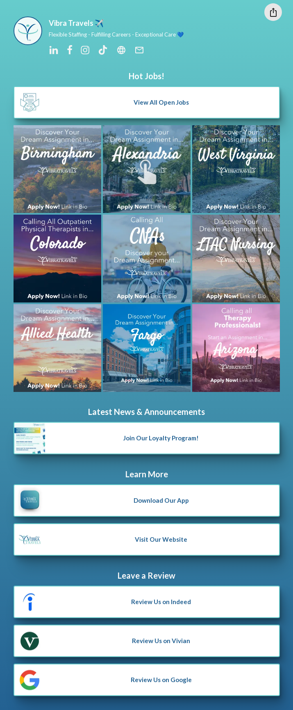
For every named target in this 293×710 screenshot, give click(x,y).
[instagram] (85, 50)
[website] (121, 50)
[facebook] (69, 50)
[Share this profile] (273, 12)
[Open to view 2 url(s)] (57, 258)
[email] (139, 50)
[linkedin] (53, 50)
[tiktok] (103, 50)
